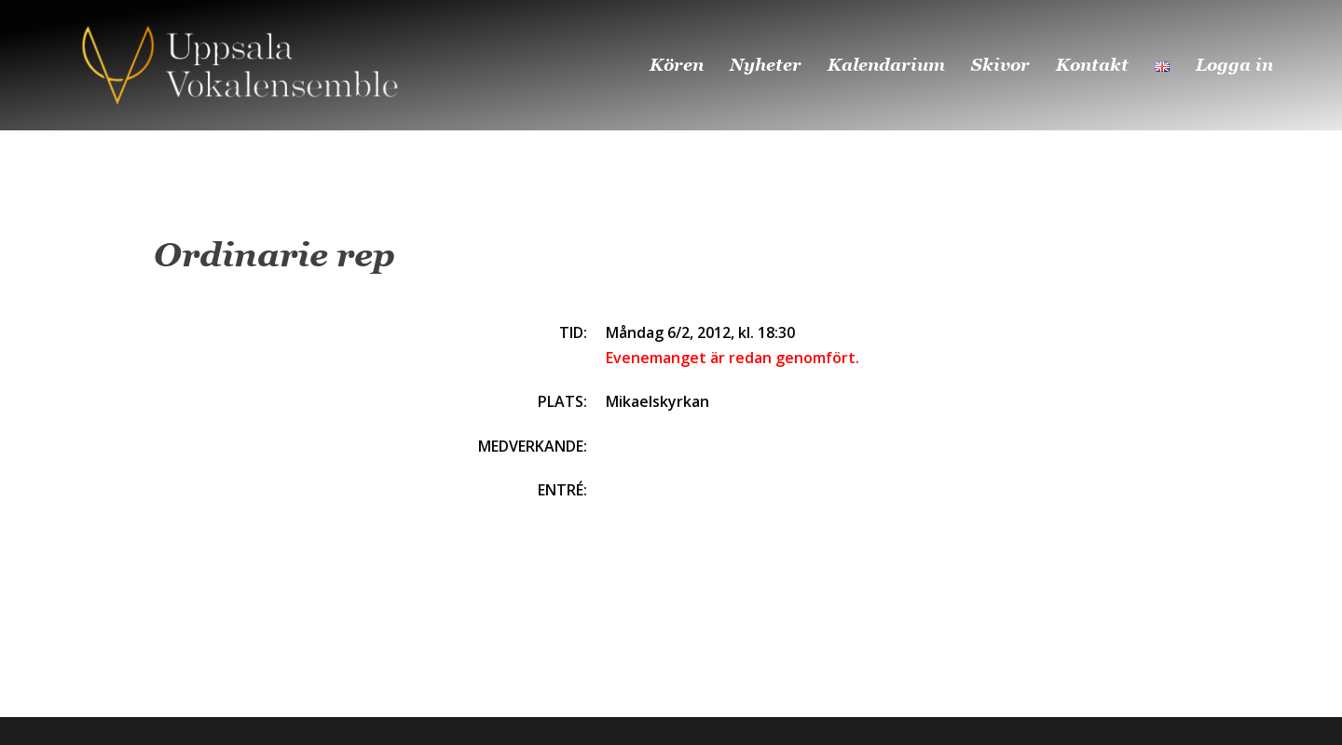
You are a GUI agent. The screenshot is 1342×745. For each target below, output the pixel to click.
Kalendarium (886, 64)
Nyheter (765, 64)
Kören (677, 64)
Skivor (1000, 64)
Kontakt (1092, 64)
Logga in (1234, 64)
